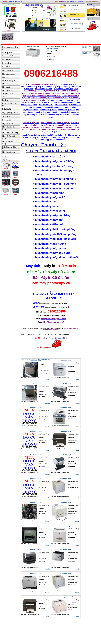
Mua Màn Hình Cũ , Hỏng (8, 128)
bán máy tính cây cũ (66, 138)
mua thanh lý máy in (65, 360)
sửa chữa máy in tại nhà (55, 135)
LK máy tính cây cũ (8, 80)
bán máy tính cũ (36, 138)
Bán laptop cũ (6, 100)
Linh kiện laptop (7, 70)
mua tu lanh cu (61, 105)
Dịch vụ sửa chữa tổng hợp (10, 48)
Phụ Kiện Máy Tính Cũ (10, 113)
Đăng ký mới (18, 1)
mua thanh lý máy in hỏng (47, 115)
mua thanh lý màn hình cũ (46, 112)
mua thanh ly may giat (63, 89)
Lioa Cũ (5, 77)
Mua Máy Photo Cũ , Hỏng (9, 137)
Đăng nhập (11, 1)
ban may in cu (59, 140)
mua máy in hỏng (66, 112)
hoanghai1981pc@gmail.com (77, 1)
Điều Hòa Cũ (6, 109)
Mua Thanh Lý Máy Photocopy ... (87, 53)
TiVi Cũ (4, 97)
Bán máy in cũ (7, 52)
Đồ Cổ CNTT (7, 67)
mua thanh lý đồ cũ (48, 110)
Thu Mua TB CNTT (8, 93)
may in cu (56, 132)
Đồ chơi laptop (7, 63)
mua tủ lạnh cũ (35, 107)
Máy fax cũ (6, 87)
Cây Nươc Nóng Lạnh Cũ (9, 104)
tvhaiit (93, 21)
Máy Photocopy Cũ (8, 90)
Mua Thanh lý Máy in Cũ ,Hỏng (65, 597)
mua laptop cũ (32, 110)
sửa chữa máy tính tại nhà (32, 135)
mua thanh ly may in (34, 87)
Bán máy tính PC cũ (8, 56)
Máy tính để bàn (7, 123)
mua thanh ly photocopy (64, 102)
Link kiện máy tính (8, 74)
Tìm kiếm (5, 157)
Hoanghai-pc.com (60, 46)
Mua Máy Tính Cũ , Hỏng (8, 143)
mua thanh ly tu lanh (43, 89)
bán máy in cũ (50, 138)
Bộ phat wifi (6, 120)
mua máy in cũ (31, 102)
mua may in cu (45, 102)
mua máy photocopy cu (53, 107)
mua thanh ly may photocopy (57, 87)
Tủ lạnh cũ (6, 116)
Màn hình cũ (6, 84)
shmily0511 (94, 6)
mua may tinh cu (58, 100)
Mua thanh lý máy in (35, 454)
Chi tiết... (47, 379)
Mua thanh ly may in (35, 407)
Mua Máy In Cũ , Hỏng (10, 133)
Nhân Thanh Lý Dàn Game (9, 148)
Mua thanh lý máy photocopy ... (86, 47)
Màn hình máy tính (8, 152)
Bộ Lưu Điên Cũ (8, 59)
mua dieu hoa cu (46, 105)
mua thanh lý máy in (36, 383)
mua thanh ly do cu (66, 110)
